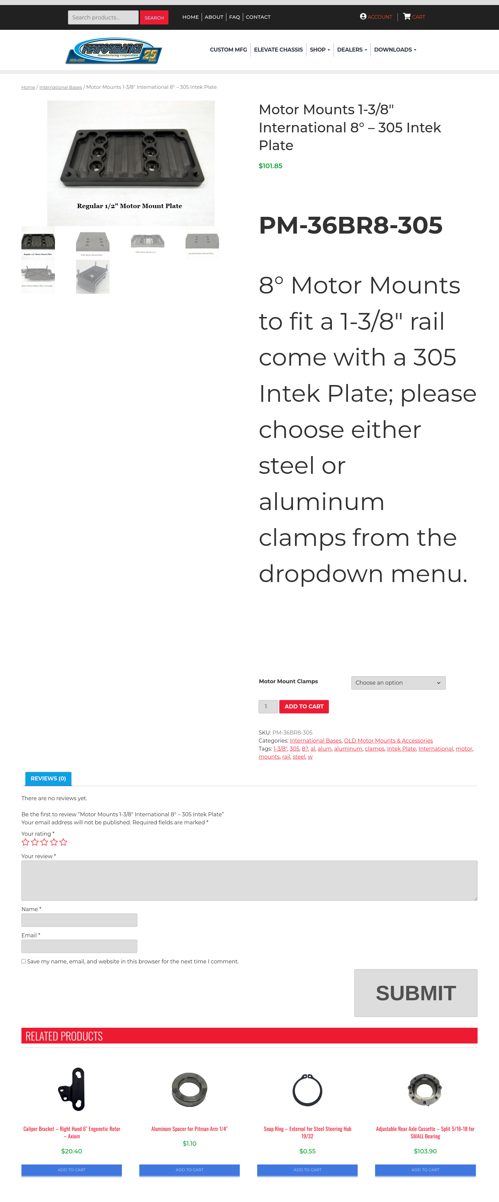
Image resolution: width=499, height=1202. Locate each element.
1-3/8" (280, 749)
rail (286, 757)
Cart (414, 17)
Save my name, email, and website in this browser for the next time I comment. (133, 961)
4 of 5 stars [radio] (54, 842)
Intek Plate (401, 749)
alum (325, 749)
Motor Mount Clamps (288, 681)
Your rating (38, 834)
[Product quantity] (268, 706)
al (313, 749)
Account (376, 17)
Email (30, 935)
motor (464, 749)
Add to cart (304, 706)
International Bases (61, 87)
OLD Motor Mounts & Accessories (388, 741)
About (214, 17)
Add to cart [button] (72, 1169)
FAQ (234, 17)
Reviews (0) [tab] (48, 778)
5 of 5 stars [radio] (63, 842)
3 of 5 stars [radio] (44, 842)
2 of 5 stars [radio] (35, 842)
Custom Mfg (228, 50)
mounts (269, 757)
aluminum (348, 749)
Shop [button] (320, 50)
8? (305, 749)
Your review (38, 856)
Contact (258, 17)
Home (191, 17)
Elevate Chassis (278, 50)
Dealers (352, 50)
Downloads (395, 50)
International (436, 749)
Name (31, 909)
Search (154, 17)
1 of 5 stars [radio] (25, 842)
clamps (374, 749)
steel (299, 757)
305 (294, 749)
